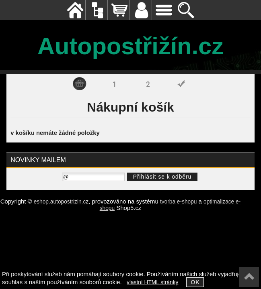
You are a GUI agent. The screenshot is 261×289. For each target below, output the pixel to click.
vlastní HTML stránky (152, 282)
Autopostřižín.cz (130, 46)
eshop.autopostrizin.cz (61, 202)
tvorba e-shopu (178, 202)
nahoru (249, 277)
